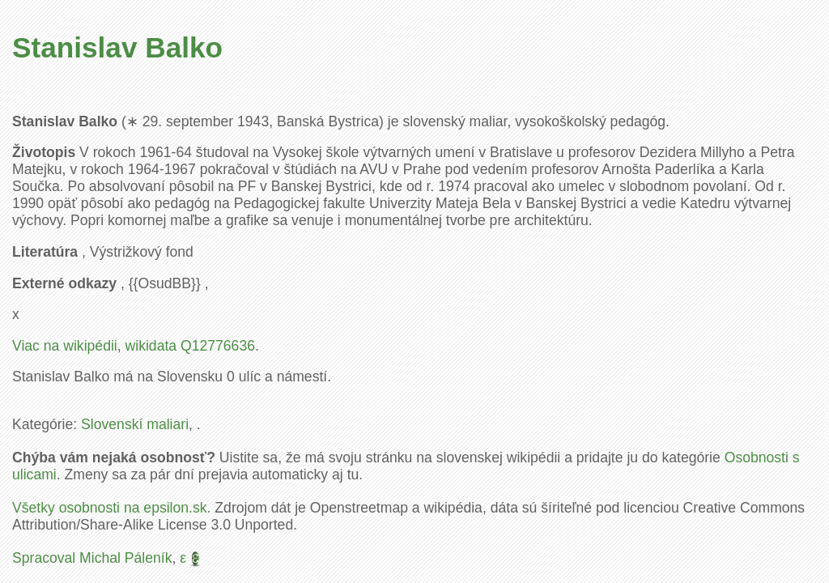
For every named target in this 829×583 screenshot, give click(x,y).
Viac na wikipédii (64, 346)
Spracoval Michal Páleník (92, 558)
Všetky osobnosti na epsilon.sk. (111, 508)
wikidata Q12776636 (190, 346)
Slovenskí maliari (135, 424)
